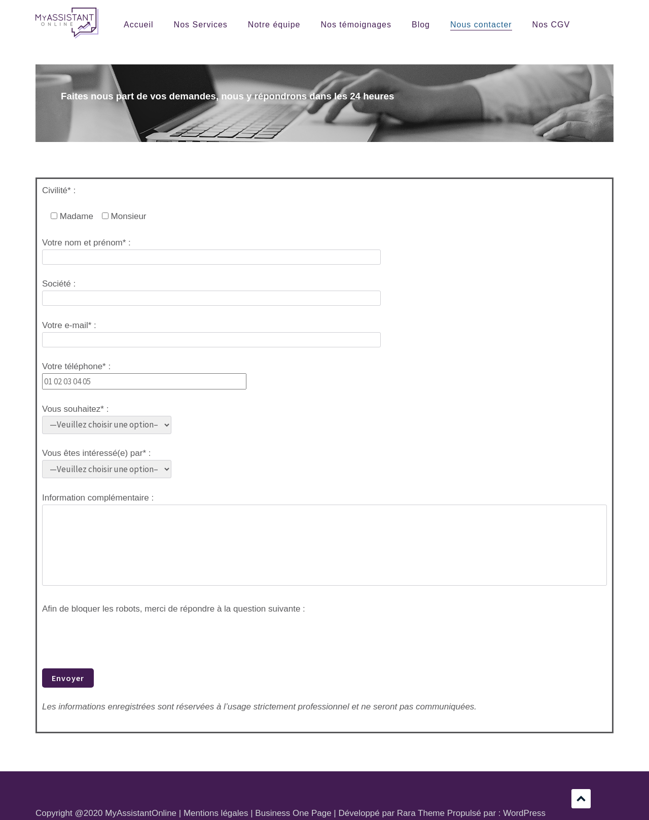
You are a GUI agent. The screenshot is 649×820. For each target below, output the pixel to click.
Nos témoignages (355, 24)
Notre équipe (274, 24)
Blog (421, 24)
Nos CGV (551, 24)
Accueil (139, 24)
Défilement (581, 798)
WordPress (524, 813)
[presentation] (119, 635)
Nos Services (201, 24)
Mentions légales (216, 813)
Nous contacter (481, 24)
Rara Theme (421, 813)
